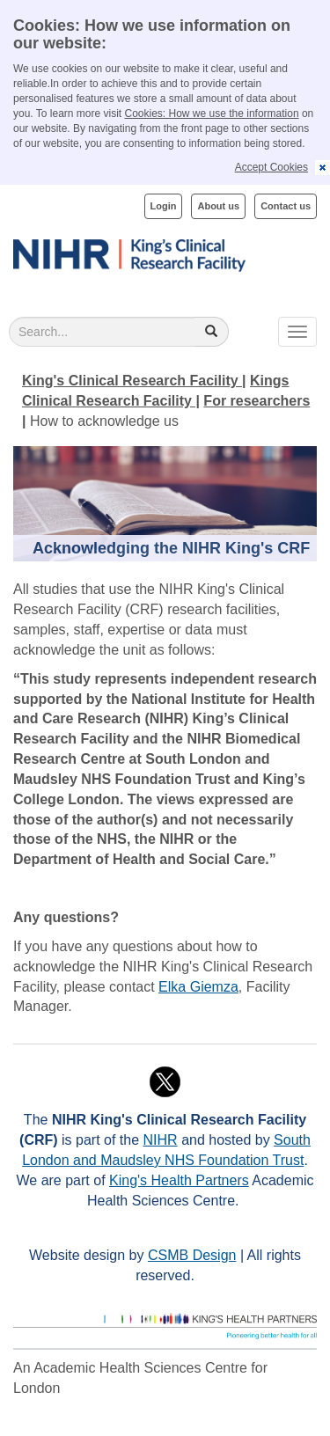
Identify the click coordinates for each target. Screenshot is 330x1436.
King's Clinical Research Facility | (134, 380)
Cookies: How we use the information (212, 113)
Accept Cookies (271, 167)
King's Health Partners (179, 1180)
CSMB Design (192, 1255)
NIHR (160, 1139)
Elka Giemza (198, 986)
